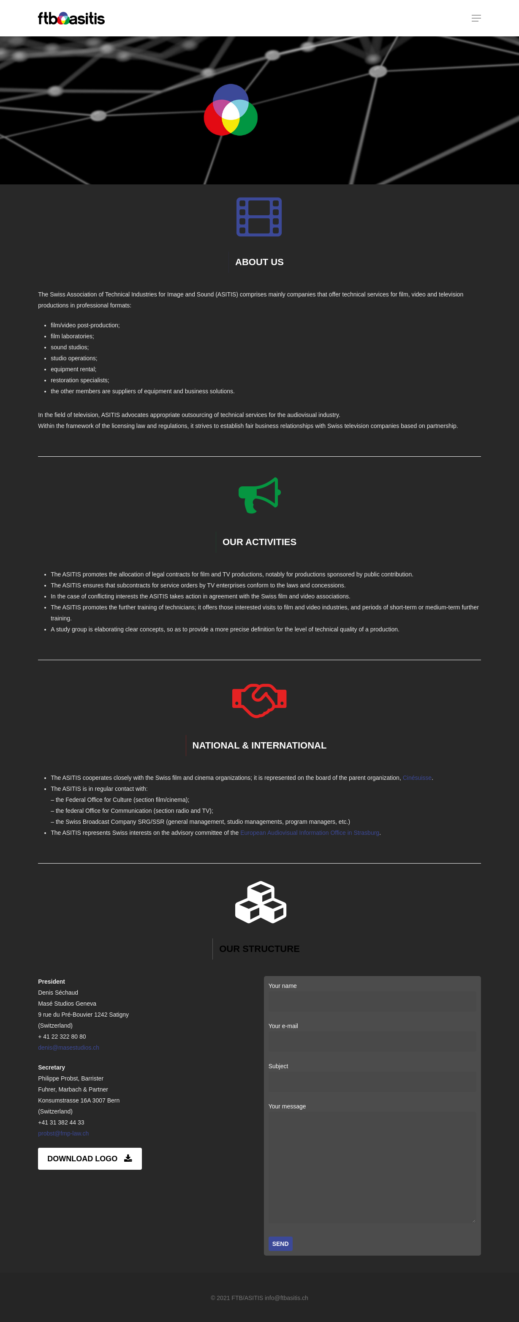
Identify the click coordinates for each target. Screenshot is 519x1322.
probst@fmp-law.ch (63, 1133)
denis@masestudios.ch (68, 1047)
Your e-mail (373, 1037)
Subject (373, 1077)
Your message (373, 1165)
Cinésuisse (417, 777)
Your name (373, 997)
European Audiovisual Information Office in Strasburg (309, 832)
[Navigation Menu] (476, 18)
